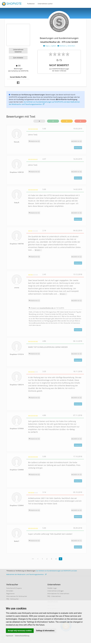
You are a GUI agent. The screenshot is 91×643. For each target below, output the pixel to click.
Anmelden (9, 591)
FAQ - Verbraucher (12, 599)
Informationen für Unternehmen (58, 593)
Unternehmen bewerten (18, 50)
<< (33, 559)
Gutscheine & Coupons (14, 588)
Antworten (78, 148)
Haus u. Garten (50, 46)
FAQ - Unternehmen (54, 596)
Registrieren (10, 593)
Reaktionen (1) (34, 300)
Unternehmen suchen (45, 4)
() (76, 141)
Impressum (9, 636)
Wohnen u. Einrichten (66, 46)
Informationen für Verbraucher (16, 596)
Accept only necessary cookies (20, 631)
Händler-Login (52, 588)
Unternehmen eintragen (55, 591)
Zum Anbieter (18, 58)
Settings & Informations (45, 631)
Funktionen (31, 4)
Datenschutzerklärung (22, 636)
